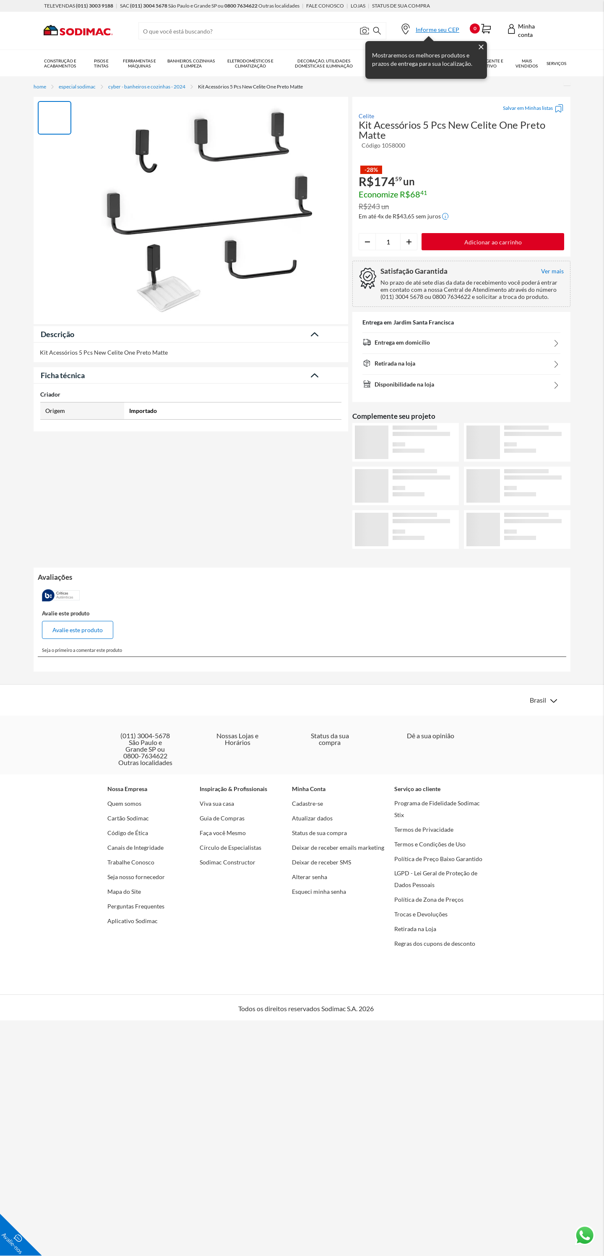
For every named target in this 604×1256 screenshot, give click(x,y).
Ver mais (461, 562)
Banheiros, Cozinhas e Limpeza (191, 63)
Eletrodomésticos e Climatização (250, 63)
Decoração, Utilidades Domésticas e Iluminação (324, 63)
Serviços (556, 63)
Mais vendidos (526, 63)
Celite (366, 116)
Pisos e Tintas (101, 63)
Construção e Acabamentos (60, 63)
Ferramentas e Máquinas (139, 63)
